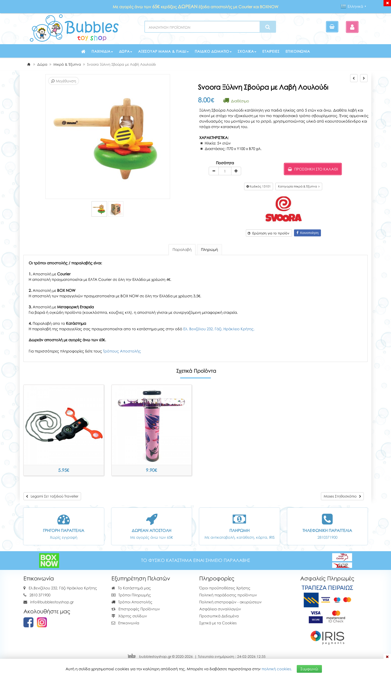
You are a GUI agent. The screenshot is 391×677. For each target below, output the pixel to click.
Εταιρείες (271, 51)
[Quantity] (224, 171)
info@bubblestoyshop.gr (52, 602)
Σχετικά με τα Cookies (218, 623)
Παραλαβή (182, 249)
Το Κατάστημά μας (131, 588)
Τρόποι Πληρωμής (131, 595)
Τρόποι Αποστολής (131, 602)
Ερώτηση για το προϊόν (268, 233)
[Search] (268, 27)
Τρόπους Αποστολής (122, 351)
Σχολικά (247, 51)
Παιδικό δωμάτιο (213, 51)
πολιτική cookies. (277, 669)
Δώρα (125, 51)
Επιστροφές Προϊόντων (135, 609)
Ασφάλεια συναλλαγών (220, 609)
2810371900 (327, 537)
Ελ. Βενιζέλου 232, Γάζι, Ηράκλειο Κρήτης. (219, 329)
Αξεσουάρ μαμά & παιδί (163, 51)
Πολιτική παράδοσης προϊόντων (228, 595)
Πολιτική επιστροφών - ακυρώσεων (230, 602)
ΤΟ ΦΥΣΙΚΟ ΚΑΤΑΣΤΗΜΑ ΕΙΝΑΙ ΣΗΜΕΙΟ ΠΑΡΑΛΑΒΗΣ (195, 560)
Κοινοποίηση (307, 233)
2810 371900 (39, 595)
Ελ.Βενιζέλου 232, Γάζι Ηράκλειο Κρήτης (63, 588)
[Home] (28, 64)
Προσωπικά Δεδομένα (219, 616)
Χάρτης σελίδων (129, 616)
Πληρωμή (209, 249)
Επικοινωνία (298, 51)
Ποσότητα (225, 163)
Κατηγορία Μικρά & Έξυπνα (298, 186)
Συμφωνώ (309, 669)
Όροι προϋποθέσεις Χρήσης (224, 588)
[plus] (236, 171)
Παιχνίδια (102, 51)
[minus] (214, 171)
